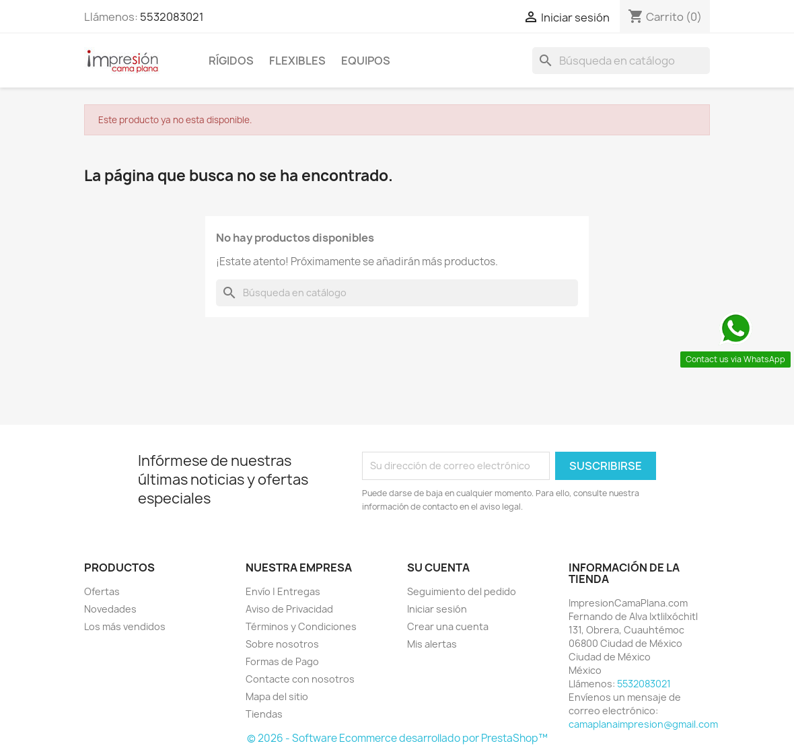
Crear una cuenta (448, 626)
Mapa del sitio (277, 696)
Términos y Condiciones (301, 626)
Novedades (110, 609)
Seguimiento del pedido (461, 591)
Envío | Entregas (283, 591)
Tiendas (264, 714)
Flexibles (297, 60)
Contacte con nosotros (300, 679)
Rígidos (231, 60)
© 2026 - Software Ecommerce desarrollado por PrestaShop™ (397, 738)
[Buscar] (621, 60)
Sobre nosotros (282, 644)
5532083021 (172, 16)
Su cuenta (438, 567)
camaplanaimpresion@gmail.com (643, 724)
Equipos (365, 60)
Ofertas (102, 591)
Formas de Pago (282, 661)
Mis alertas (432, 644)
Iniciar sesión (437, 609)
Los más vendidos (125, 626)
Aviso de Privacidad (289, 609)
